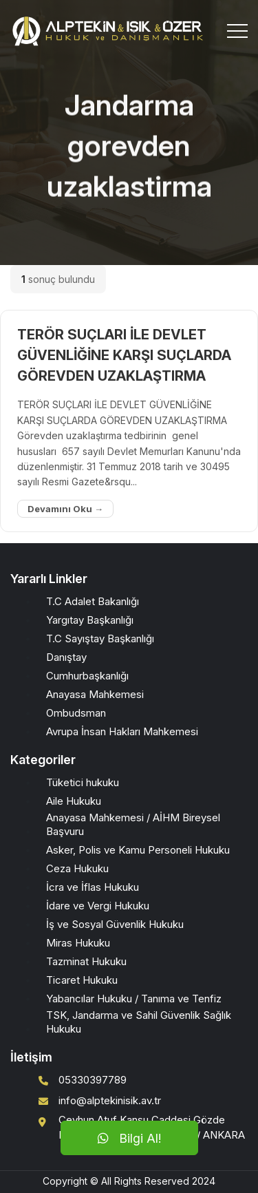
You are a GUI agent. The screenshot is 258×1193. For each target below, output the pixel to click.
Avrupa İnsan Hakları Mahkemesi (122, 731)
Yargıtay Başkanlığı (89, 619)
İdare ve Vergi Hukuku (97, 905)
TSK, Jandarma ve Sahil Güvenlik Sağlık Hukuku (138, 1022)
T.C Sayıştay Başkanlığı (100, 638)
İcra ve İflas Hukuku (92, 887)
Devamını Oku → (65, 508)
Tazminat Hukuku (86, 961)
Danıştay (66, 657)
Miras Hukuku (78, 942)
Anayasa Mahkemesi (95, 694)
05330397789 (92, 1079)
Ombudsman (76, 712)
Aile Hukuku (73, 800)
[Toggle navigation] (237, 31)
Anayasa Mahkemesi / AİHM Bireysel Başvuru (133, 824)
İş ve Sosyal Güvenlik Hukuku (115, 924)
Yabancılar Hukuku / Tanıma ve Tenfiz (134, 998)
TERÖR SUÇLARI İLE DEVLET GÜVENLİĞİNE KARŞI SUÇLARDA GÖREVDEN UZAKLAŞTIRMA (124, 355)
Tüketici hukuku (82, 782)
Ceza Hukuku (77, 868)
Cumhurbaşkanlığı (87, 675)
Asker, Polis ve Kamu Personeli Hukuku (138, 849)
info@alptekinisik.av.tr (109, 1100)
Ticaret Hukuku (82, 979)
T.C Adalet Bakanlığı (92, 601)
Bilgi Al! (129, 1138)
